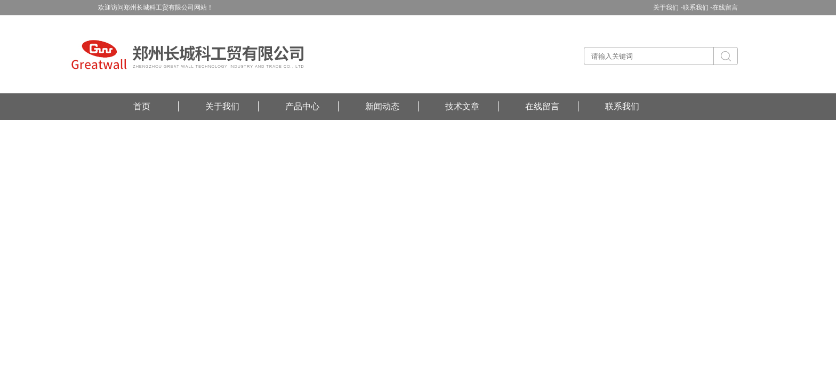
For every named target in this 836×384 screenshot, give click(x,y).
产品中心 (302, 106)
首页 (141, 106)
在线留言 (725, 7)
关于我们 (222, 106)
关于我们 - (667, 7)
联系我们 (622, 106)
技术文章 (462, 106)
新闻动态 (382, 106)
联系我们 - (697, 7)
